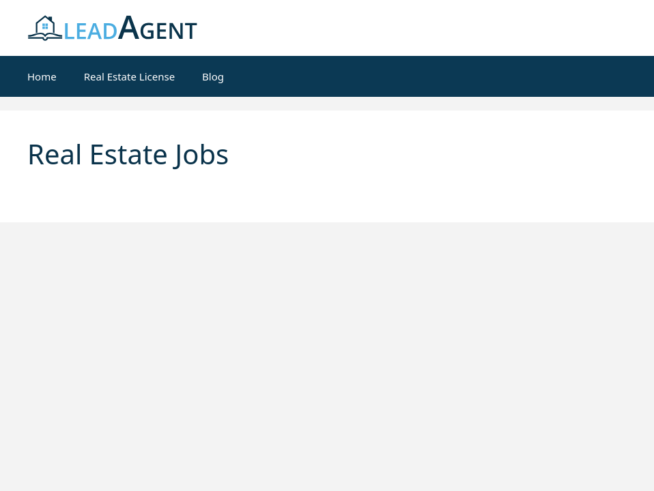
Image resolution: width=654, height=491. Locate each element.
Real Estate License (129, 76)
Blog (213, 76)
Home (42, 76)
